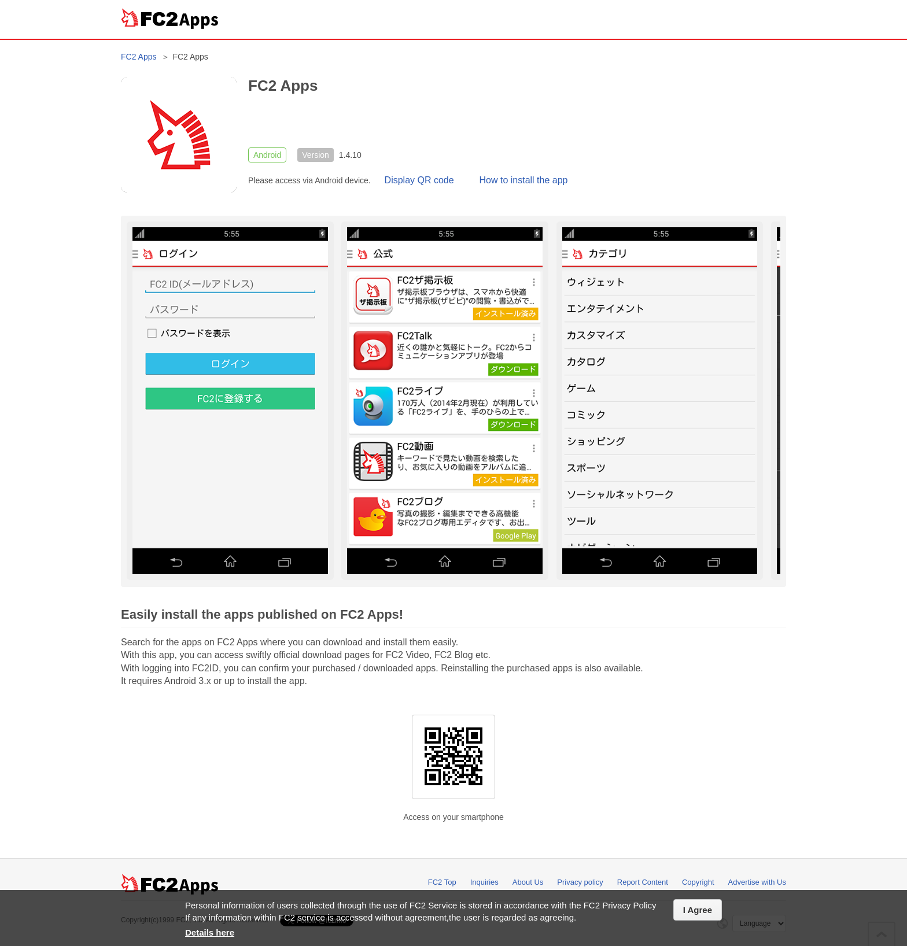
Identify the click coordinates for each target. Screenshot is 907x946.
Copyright (698, 882)
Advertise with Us (757, 882)
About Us (528, 882)
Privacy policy (580, 882)
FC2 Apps (138, 56)
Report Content (642, 882)
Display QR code (419, 180)
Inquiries (484, 882)
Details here (209, 932)
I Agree (697, 910)
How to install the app (524, 180)
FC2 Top (442, 882)
